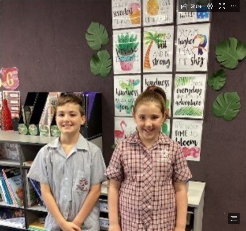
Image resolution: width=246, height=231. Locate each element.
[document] (123, 115)
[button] (191, 6)
